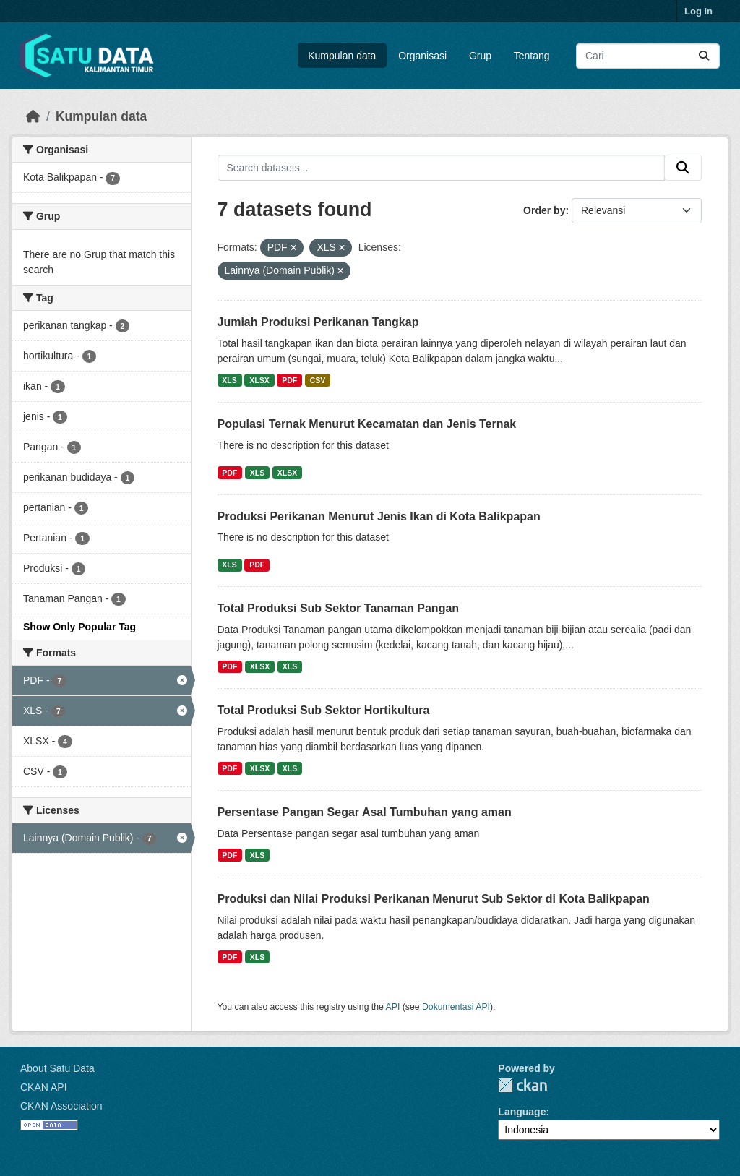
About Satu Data (57, 1068)
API (393, 1007)
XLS (229, 380)
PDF (289, 380)
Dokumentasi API (456, 1007)
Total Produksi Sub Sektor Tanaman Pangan (339, 608)
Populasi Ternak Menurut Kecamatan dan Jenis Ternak (367, 424)
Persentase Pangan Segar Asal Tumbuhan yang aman (365, 812)
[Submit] (703, 56)
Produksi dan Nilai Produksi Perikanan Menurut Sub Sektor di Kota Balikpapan (434, 899)
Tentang (532, 55)
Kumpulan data (342, 55)
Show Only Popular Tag (79, 626)
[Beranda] (33, 116)
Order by (544, 210)
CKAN (522, 1085)
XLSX (259, 380)
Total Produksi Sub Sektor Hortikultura (324, 710)
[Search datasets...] (648, 56)
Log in (698, 11)
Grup (480, 55)
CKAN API (43, 1087)
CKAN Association (61, 1106)
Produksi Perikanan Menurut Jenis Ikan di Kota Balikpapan (379, 516)
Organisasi (422, 55)
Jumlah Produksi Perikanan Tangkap (318, 322)
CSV (318, 380)
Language (522, 1111)
